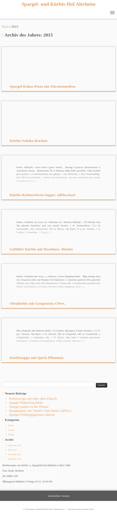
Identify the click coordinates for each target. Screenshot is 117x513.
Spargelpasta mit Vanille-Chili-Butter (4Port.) (40, 411)
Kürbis (10, 425)
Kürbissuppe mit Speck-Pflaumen (36, 358)
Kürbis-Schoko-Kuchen (28, 141)
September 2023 (14, 445)
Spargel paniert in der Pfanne (29, 407)
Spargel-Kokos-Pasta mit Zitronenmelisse (43, 86)
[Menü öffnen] (112, 13)
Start (5, 26)
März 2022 (12, 450)
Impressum (65, 496)
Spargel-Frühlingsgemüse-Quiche (32, 415)
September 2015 (14, 459)
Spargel (11, 434)
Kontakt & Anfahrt (54, 496)
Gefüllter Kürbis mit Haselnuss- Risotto (41, 249)
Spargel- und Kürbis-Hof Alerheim (58, 4)
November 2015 (14, 454)
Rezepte (11, 430)
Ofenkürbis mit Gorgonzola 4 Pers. (37, 303)
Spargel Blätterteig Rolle (26, 402)
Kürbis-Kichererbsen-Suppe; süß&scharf (42, 195)
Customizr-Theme (88, 509)
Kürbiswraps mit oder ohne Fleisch (33, 398)
